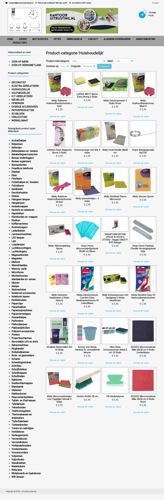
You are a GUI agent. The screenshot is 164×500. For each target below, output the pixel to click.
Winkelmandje (74, 39)
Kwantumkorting (145, 39)
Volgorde (75, 66)
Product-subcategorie (57, 61)
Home (10, 39)
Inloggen (155, 3)
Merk (110, 61)
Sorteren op (52, 66)
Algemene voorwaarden (117, 39)
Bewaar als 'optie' (58, 116)
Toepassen (104, 66)
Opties (57, 39)
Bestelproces (40, 39)
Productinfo (20, 43)
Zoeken (23, 39)
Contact (93, 39)
